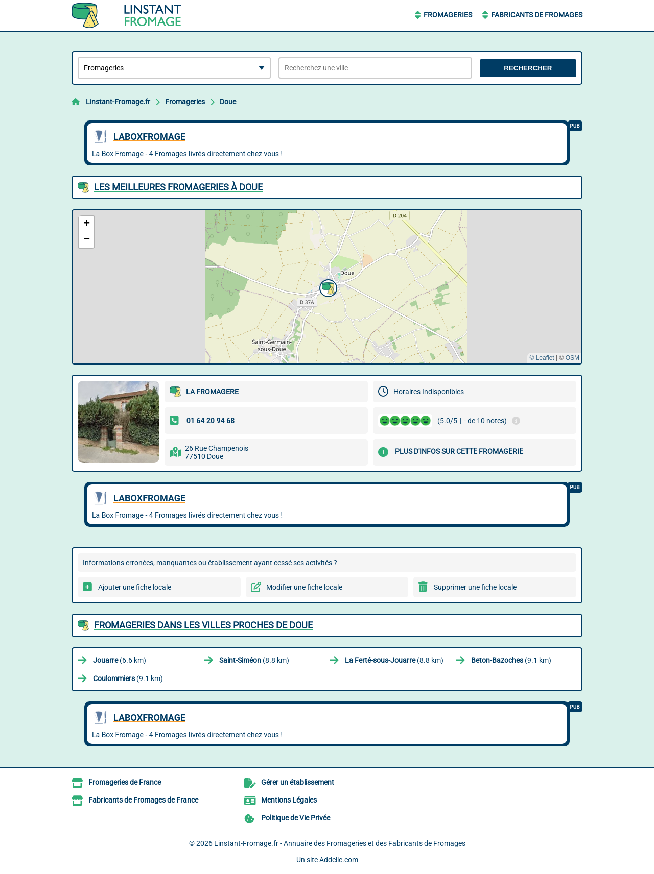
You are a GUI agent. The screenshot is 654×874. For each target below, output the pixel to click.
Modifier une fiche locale (304, 587)
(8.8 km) (254, 660)
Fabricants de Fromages (536, 15)
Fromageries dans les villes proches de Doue (203, 625)
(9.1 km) (511, 660)
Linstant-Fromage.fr (118, 102)
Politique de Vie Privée (295, 818)
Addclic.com (338, 860)
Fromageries (448, 15)
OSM (572, 357)
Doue (228, 102)
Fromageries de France (124, 782)
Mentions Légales (289, 800)
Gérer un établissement (297, 782)
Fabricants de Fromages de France (143, 800)
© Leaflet (541, 357)
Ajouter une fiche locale (134, 587)
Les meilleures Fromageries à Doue (178, 187)
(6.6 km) (119, 660)
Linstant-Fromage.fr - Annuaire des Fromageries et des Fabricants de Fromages (339, 843)
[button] (327, 287)
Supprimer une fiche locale (475, 587)
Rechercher (528, 68)
